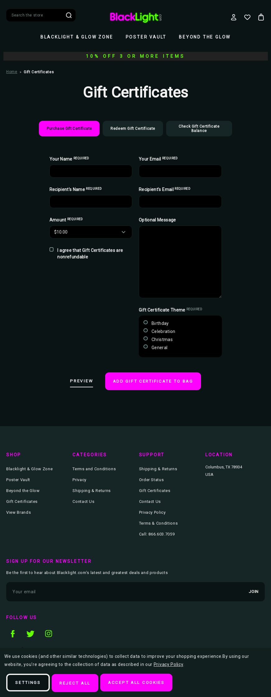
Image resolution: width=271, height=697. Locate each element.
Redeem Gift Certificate (132, 128)
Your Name (69, 159)
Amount (66, 219)
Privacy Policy (152, 511)
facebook (12, 632)
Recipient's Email (164, 189)
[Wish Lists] (247, 17)
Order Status (151, 479)
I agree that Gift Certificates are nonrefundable (90, 253)
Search (68, 15)
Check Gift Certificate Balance (199, 128)
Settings (29, 683)
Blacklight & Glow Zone (76, 36)
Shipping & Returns (91, 490)
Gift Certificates (22, 501)
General (159, 347)
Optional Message (157, 219)
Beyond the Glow (205, 36)
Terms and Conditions (94, 468)
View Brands (18, 511)
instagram (48, 632)
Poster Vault (146, 36)
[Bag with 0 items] (261, 17)
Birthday (160, 323)
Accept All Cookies (143, 683)
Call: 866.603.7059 (157, 533)
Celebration (163, 331)
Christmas (162, 339)
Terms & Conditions (158, 522)
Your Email (158, 159)
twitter (30, 632)
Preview (77, 381)
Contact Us (83, 501)
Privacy (79, 479)
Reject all (78, 683)
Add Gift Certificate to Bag (155, 381)
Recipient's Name (75, 189)
